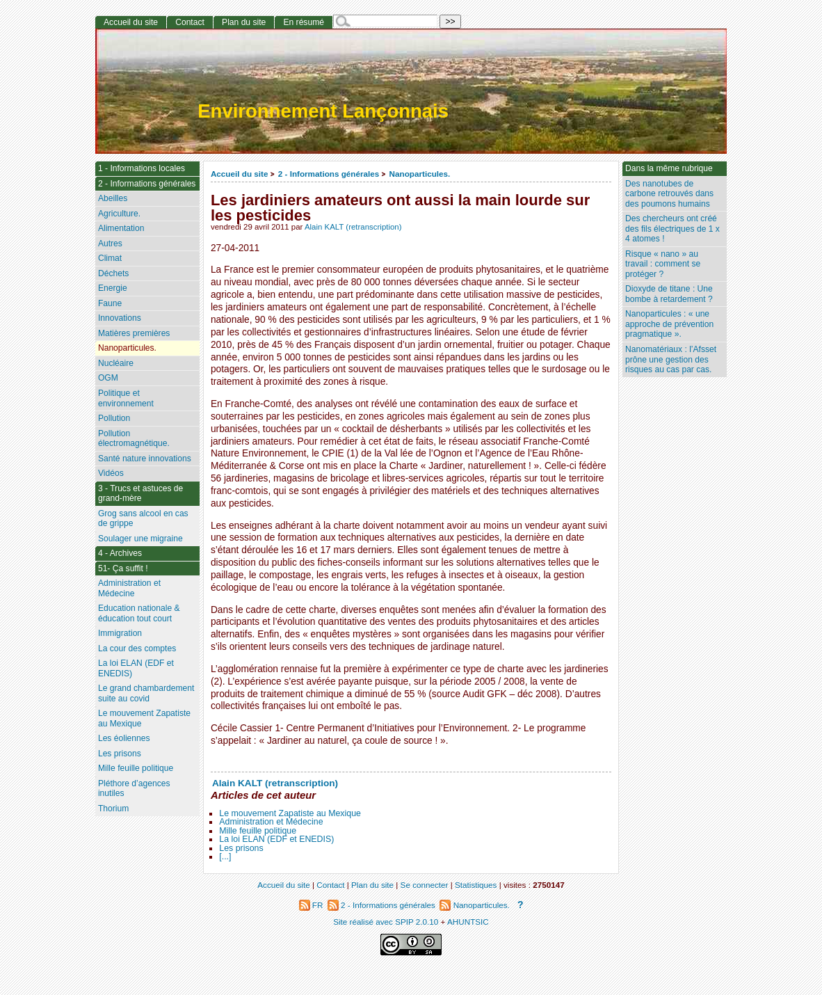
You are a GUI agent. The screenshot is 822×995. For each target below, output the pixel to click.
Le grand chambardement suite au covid (146, 693)
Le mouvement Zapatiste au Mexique (290, 813)
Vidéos (111, 473)
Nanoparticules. (420, 173)
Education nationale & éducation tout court (139, 613)
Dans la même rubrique (669, 168)
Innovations (119, 318)
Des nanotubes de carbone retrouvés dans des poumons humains (669, 194)
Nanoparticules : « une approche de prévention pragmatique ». (669, 324)
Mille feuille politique (257, 831)
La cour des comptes (137, 648)
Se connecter (425, 884)
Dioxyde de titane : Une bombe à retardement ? (669, 294)
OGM (108, 378)
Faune (110, 303)
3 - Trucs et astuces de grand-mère (140, 494)
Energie (112, 288)
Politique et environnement (126, 398)
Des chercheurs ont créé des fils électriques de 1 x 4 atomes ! (672, 229)
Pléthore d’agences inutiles (134, 789)
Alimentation (121, 228)
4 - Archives (120, 553)
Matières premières (134, 333)
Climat (110, 258)
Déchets (113, 273)
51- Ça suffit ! (123, 568)
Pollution (114, 418)
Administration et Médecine (271, 822)
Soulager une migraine (140, 538)
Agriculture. (119, 213)
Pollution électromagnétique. (134, 439)
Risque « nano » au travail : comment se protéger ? (662, 264)
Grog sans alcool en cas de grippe (143, 519)
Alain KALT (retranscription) (353, 227)
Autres (110, 243)
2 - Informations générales (328, 173)
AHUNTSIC (468, 921)
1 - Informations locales (141, 168)
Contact (189, 22)
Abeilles (112, 198)
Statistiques (476, 884)
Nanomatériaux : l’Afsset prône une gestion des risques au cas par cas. (670, 359)
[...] (225, 856)
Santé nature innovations (144, 458)
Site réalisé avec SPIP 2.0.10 (385, 921)
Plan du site (244, 22)
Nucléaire (116, 363)
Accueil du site (239, 173)
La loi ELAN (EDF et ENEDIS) (276, 839)
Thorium (113, 808)
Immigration (120, 633)
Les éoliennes (124, 738)
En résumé (303, 22)
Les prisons (241, 848)
